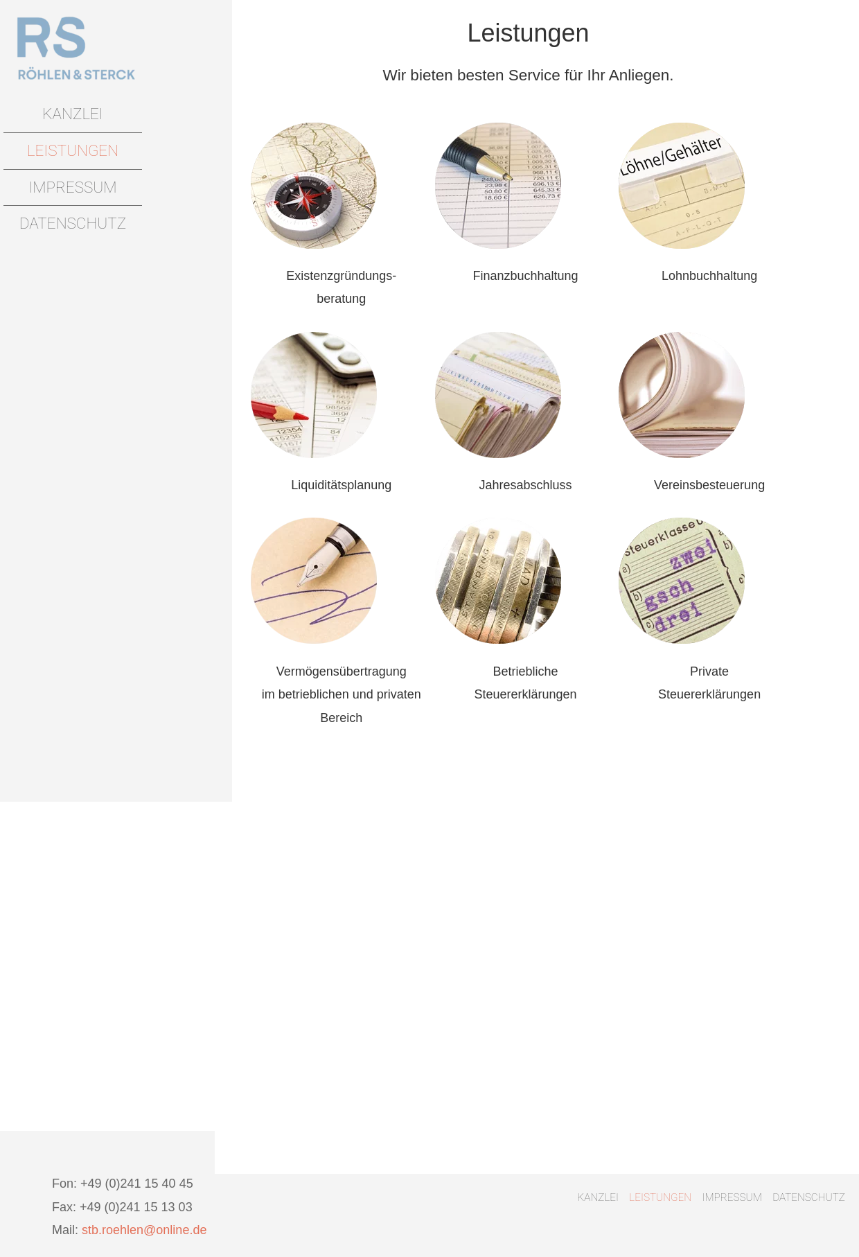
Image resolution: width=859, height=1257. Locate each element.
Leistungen (72, 150)
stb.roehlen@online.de (144, 1230)
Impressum (72, 187)
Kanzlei (72, 114)
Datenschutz (72, 223)
